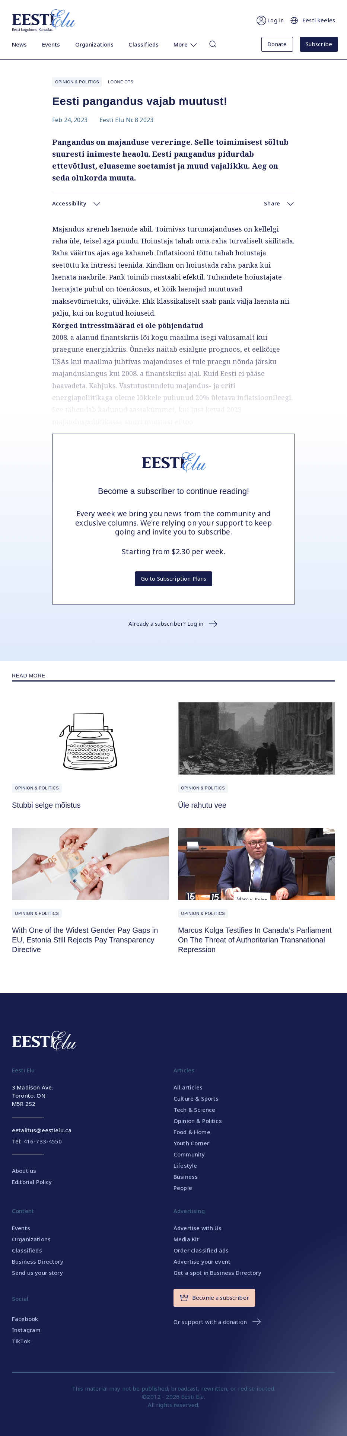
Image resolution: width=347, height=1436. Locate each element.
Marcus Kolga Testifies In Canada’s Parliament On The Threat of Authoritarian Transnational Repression (255, 940)
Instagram (26, 1330)
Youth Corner (191, 1143)
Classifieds (143, 45)
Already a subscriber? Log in (173, 624)
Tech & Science (194, 1109)
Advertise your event (202, 1261)
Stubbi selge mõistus (46, 805)
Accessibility (76, 203)
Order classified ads (201, 1250)
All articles (188, 1087)
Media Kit (186, 1239)
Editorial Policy (32, 1182)
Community (189, 1154)
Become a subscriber (214, 1297)
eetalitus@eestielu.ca (41, 1130)
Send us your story (37, 1272)
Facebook (25, 1318)
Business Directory (37, 1261)
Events (51, 45)
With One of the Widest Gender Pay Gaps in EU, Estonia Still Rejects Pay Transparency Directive (85, 940)
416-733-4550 (42, 1141)
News (19, 45)
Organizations (94, 45)
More (186, 45)
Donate (277, 44)
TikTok (21, 1341)
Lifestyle (185, 1165)
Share (279, 203)
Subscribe (319, 44)
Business (186, 1176)
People (183, 1187)
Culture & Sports (196, 1098)
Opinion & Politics (77, 82)
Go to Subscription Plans (174, 578)
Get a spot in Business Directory (217, 1272)
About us (24, 1170)
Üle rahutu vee (202, 805)
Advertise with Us (198, 1228)
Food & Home (192, 1132)
